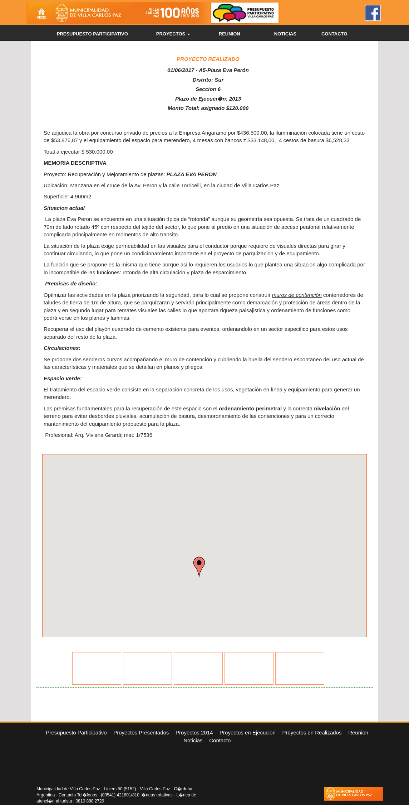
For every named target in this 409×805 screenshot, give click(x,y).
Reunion (358, 732)
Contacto (220, 740)
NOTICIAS (285, 34)
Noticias (192, 740)
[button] (199, 567)
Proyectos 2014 (194, 732)
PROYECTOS (173, 34)
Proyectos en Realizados (312, 732)
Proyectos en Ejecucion (248, 732)
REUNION (229, 34)
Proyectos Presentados (141, 732)
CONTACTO (334, 34)
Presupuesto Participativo (76, 732)
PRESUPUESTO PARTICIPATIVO (92, 34)
